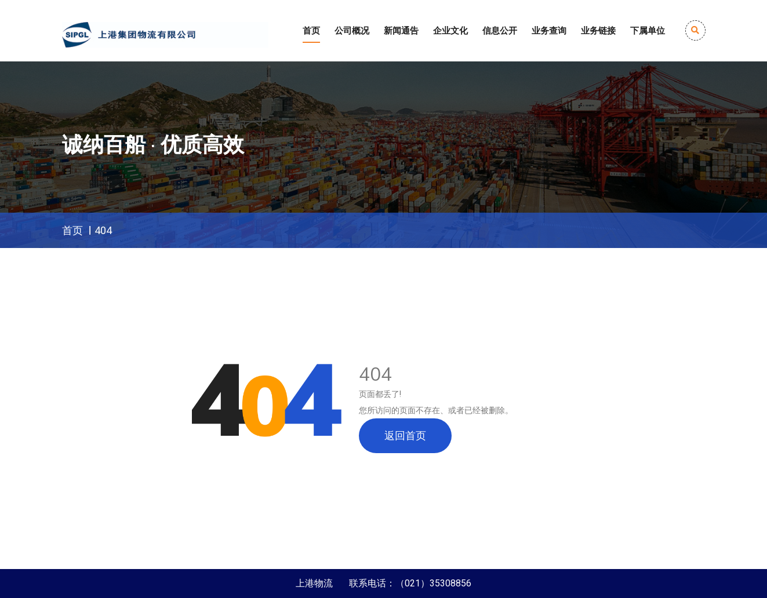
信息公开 (499, 31)
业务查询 (549, 31)
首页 (311, 31)
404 (103, 230)
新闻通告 (401, 31)
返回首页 (405, 436)
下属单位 (647, 31)
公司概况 (352, 31)
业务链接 (598, 31)
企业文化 (450, 31)
